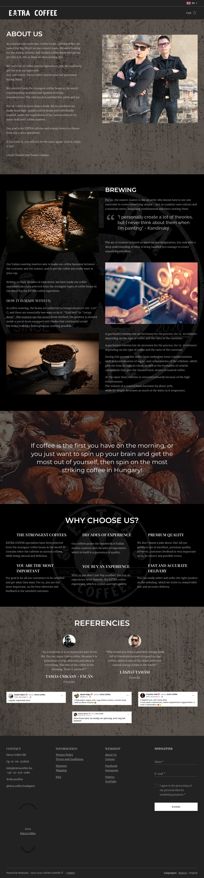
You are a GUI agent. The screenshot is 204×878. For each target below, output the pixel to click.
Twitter (110, 777)
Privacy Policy (64, 754)
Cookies (70, 872)
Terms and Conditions (69, 759)
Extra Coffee (28, 833)
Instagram (111, 770)
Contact (110, 759)
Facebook (111, 765)
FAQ (58, 777)
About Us (111, 754)
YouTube (110, 781)
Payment (61, 765)
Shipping (61, 770)
